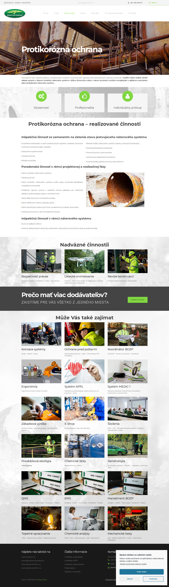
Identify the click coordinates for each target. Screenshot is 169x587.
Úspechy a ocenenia (72, 572)
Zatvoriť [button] (130, 579)
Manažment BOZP (121, 498)
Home (45, 13)
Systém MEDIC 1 (119, 386)
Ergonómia (29, 386)
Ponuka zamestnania (114, 13)
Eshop (83, 13)
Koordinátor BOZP (120, 349)
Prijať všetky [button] (141, 572)
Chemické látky (75, 461)
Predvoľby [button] (153, 579)
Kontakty (132, 13)
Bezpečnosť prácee (34, 276)
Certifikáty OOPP (71, 561)
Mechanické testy (120, 533)
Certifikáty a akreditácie (74, 557)
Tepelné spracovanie (35, 533)
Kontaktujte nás (137, 300)
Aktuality (95, 13)
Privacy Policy (42, 580)
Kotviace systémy (33, 349)
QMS (24, 498)
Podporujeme (70, 568)
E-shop (70, 423)
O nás (56, 13)
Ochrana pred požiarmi (81, 349)
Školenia (113, 423)
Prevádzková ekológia (36, 461)
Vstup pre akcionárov (113, 580)
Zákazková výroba (33, 423)
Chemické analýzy (77, 533)
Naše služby (69, 13)
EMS (68, 498)
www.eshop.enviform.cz (31, 564)
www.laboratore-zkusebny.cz (32, 561)
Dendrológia (116, 461)
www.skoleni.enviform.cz (31, 568)
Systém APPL (74, 386)
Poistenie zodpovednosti (74, 564)
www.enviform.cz (28, 557)
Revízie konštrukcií (121, 276)
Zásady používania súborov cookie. (133, 564)
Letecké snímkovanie (79, 276)
